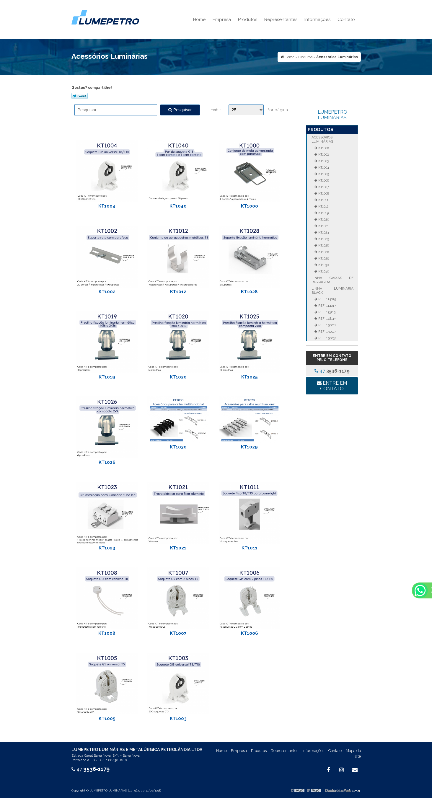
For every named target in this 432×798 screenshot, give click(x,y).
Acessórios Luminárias (322, 139)
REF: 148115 (326, 318)
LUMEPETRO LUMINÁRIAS (332, 114)
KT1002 (107, 291)
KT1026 (107, 462)
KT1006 (249, 633)
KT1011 (249, 548)
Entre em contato (332, 385)
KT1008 (106, 633)
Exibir (216, 109)
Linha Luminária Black (332, 290)
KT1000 (249, 206)
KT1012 (178, 291)
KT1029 (249, 447)
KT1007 (178, 633)
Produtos (247, 19)
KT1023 (107, 548)
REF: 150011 (326, 325)
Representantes (280, 19)
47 (332, 371)
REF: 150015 (326, 331)
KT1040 (178, 206)
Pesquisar (180, 109)
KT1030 (178, 447)
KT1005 (107, 718)
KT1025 (249, 377)
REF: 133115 (326, 312)
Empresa (222, 19)
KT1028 (249, 291)
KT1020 (178, 377)
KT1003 (178, 718)
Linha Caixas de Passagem (332, 280)
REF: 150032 (326, 338)
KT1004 (106, 206)
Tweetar (79, 96)
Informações (317, 19)
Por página (277, 109)
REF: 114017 (326, 305)
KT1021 (178, 548)
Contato (346, 19)
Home (199, 19)
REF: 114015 (326, 299)
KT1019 (107, 377)
